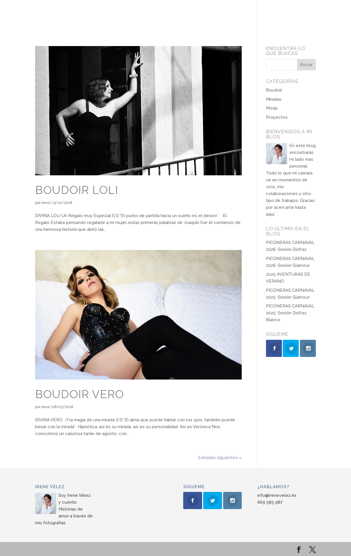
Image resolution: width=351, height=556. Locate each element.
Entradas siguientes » (220, 457)
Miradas (273, 99)
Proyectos (277, 117)
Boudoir (274, 90)
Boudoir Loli (76, 189)
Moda (271, 108)
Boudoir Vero (79, 394)
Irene (45, 203)
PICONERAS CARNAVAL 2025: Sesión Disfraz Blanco (290, 312)
